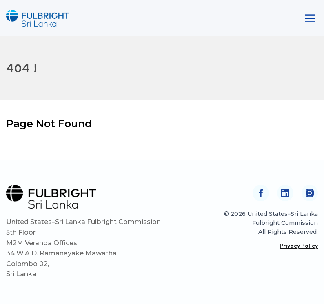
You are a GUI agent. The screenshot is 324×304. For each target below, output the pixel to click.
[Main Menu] (310, 18)
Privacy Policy (299, 245)
